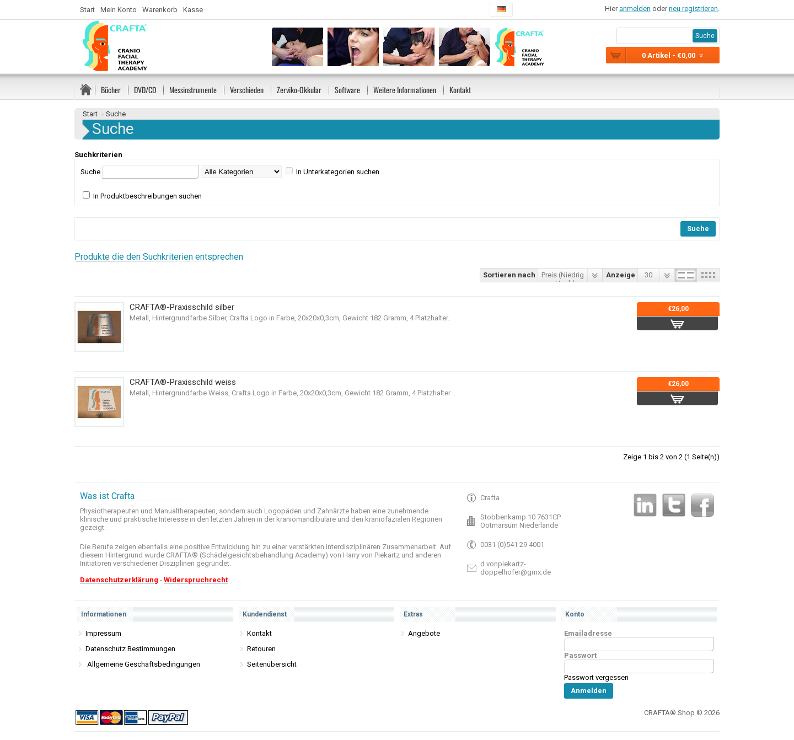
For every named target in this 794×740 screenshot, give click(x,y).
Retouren (261, 649)
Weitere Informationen (404, 89)
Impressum (103, 633)
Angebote (424, 633)
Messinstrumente (193, 89)
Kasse (193, 10)
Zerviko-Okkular (299, 89)
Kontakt (460, 89)
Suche (116, 114)
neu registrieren (693, 8)
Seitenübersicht (272, 664)
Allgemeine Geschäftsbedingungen (142, 664)
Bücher (111, 89)
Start (87, 10)
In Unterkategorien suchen (337, 172)
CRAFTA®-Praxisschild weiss (183, 382)
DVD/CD (145, 89)
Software (347, 89)
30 (648, 275)
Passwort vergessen (596, 677)
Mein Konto (118, 10)
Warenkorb (160, 10)
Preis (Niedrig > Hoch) (562, 276)
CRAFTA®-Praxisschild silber (182, 307)
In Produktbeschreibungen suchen (147, 196)
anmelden (635, 8)
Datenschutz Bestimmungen (130, 649)
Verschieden (247, 89)
